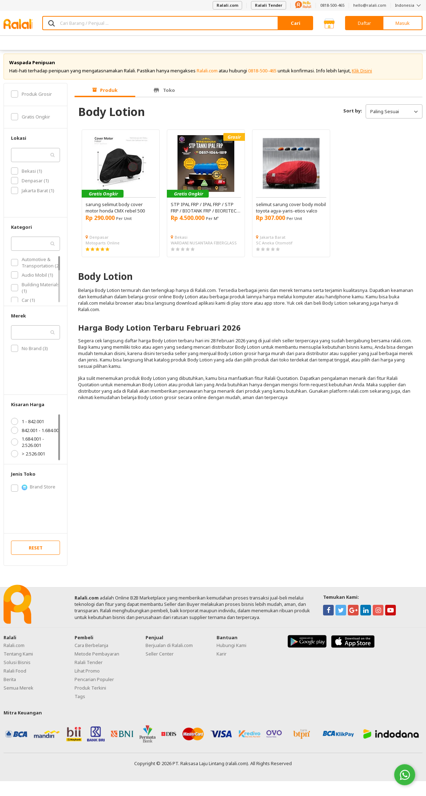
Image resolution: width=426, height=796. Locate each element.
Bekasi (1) (26, 174)
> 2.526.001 (28, 457)
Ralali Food (15, 674)
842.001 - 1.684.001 (36, 434)
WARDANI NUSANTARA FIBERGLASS (204, 246)
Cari (295, 23)
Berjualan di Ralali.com (169, 649)
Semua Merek (18, 692)
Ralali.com (227, 5)
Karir (221, 657)
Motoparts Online (103, 246)
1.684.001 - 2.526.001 (27, 446)
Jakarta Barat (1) (32, 194)
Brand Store (33, 490)
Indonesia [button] (408, 5)
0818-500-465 (332, 5)
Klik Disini (362, 74)
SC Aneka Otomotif (274, 246)
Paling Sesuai (394, 115)
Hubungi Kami (231, 649)
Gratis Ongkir (30, 120)
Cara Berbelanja (91, 649)
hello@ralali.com (369, 5)
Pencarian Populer (94, 683)
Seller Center (160, 657)
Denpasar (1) (30, 184)
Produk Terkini (90, 692)
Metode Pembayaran (97, 657)
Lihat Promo (87, 674)
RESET (36, 551)
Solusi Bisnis (17, 666)
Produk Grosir (31, 97)
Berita (10, 683)
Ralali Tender (268, 5)
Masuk (402, 23)
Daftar (364, 23)
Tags (80, 700)
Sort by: (352, 114)
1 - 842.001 (27, 425)
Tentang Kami (18, 657)
